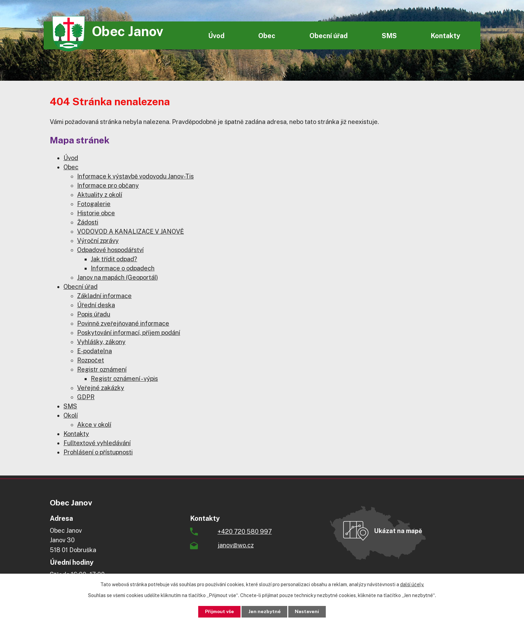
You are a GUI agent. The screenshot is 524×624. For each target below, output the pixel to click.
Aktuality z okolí (99, 194)
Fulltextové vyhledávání (97, 443)
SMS (389, 36)
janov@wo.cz (236, 545)
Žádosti (87, 222)
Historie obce (96, 213)
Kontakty (445, 36)
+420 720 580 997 (245, 531)
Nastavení (308, 611)
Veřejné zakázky (100, 387)
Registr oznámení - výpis (124, 378)
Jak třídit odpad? (114, 259)
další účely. (412, 584)
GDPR (85, 397)
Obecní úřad (328, 36)
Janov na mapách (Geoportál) (117, 277)
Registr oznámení (102, 369)
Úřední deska (96, 305)
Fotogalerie (94, 203)
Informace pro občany (108, 185)
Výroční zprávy (98, 240)
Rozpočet (90, 360)
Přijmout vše (218, 611)
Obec (266, 36)
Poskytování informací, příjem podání (128, 332)
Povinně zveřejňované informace (123, 323)
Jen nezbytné (264, 611)
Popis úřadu (93, 314)
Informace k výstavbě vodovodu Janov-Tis (135, 176)
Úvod (216, 36)
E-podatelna (94, 351)
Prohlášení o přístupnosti (98, 452)
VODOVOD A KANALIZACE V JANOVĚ (130, 231)
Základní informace (104, 295)
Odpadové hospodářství (110, 249)
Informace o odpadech (123, 268)
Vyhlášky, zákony (101, 341)
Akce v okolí (94, 424)
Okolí (70, 415)
